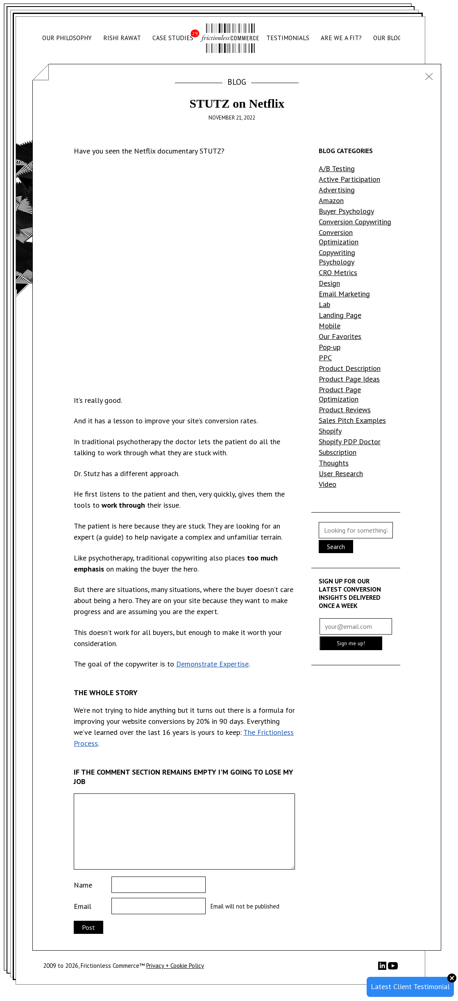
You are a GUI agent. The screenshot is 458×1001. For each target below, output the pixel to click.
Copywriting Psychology (337, 257)
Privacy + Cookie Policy (175, 965)
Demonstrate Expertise (212, 664)
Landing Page (340, 315)
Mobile (329, 325)
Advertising (337, 189)
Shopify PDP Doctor (350, 441)
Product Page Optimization (340, 394)
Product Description (350, 368)
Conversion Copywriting (355, 221)
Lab (324, 304)
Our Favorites (340, 336)
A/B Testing (337, 168)
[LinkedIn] (383, 968)
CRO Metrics (338, 272)
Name (83, 885)
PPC (325, 357)
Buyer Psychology (346, 211)
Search (336, 546)
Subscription (337, 452)
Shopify (330, 431)
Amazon (331, 200)
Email (82, 906)
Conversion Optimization (338, 237)
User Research (341, 473)
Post (88, 927)
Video (327, 484)
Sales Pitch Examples (352, 420)
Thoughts (334, 463)
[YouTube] (393, 968)
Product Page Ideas (349, 379)
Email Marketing (344, 293)
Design (329, 283)
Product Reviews (345, 409)
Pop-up (329, 347)
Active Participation (349, 179)
